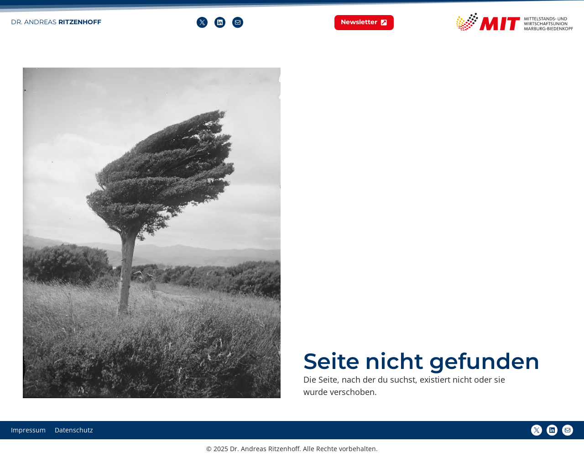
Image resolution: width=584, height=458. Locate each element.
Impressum (28, 430)
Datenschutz (74, 430)
